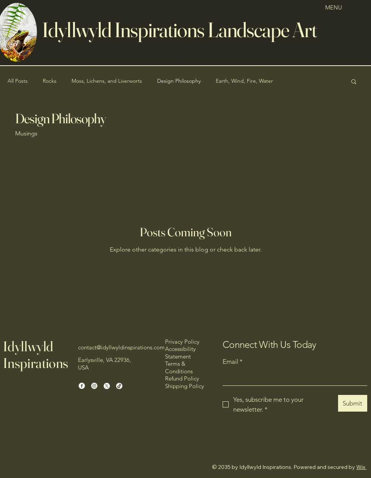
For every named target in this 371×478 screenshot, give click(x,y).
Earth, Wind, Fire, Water (244, 80)
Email (233, 362)
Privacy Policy (182, 341)
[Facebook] (82, 386)
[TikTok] (119, 386)
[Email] (293, 377)
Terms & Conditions (179, 367)
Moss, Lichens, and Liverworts (107, 80)
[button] (353, 82)
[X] (107, 386)
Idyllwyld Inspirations (35, 354)
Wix (360, 467)
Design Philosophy (179, 80)
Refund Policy (182, 378)
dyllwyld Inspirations (124, 29)
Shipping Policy (184, 386)
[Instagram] (94, 386)
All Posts (18, 80)
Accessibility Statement (180, 352)
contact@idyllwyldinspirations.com (121, 347)
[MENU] (337, 7)
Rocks (49, 80)
